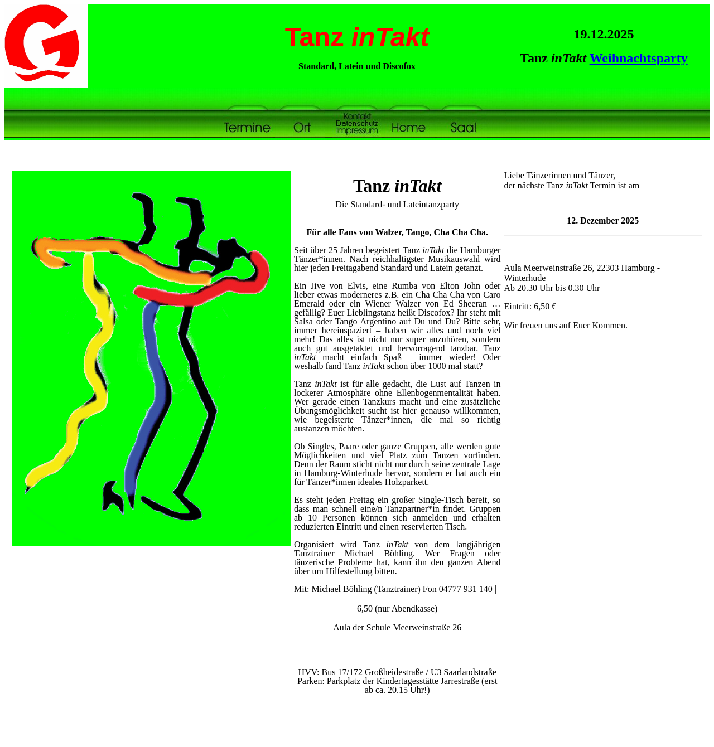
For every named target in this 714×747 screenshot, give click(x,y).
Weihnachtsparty (639, 58)
